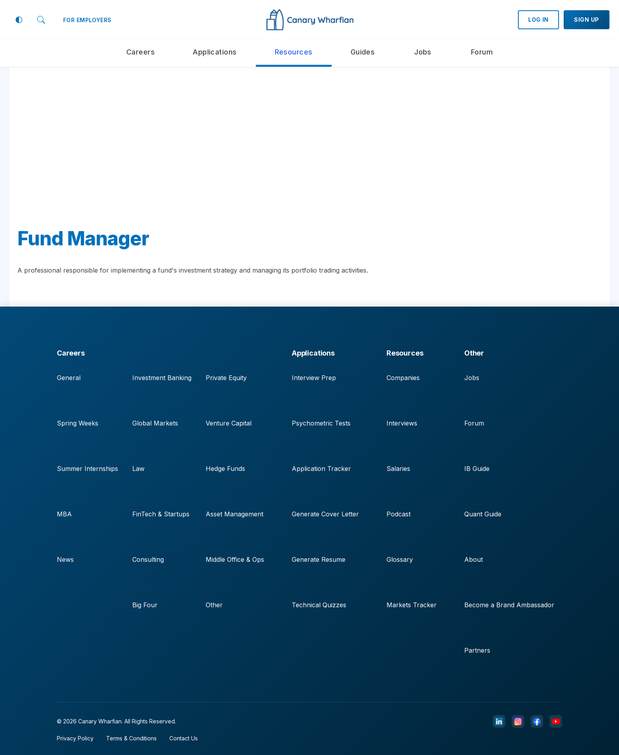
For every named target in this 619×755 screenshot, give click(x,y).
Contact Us (183, 738)
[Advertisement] (309, 154)
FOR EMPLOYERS (87, 20)
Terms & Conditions (131, 738)
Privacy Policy (75, 738)
